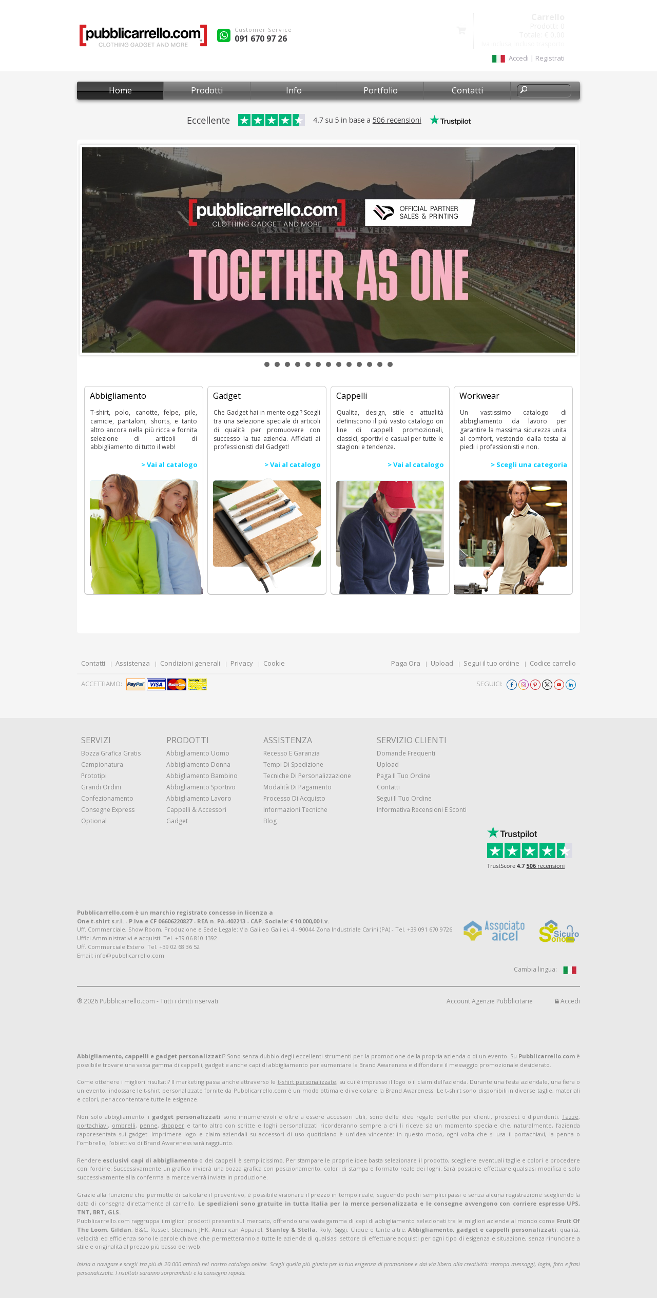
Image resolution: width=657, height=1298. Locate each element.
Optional (94, 821)
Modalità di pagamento (297, 787)
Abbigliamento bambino (202, 775)
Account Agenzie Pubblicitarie (490, 1001)
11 (369, 364)
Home (120, 90)
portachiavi (92, 1125)
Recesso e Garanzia (291, 753)
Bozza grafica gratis (111, 753)
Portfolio (380, 90)
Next (561, 250)
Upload (442, 663)
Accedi (567, 1001)
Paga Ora (405, 663)
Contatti (467, 90)
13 (390, 364)
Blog (270, 821)
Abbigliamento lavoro (198, 798)
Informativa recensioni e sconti (422, 809)
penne (149, 1125)
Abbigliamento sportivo (201, 787)
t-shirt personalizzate (307, 1082)
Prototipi (94, 775)
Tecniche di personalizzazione (307, 775)
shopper (172, 1125)
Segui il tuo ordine (491, 663)
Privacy (241, 663)
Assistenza (132, 663)
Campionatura (102, 764)
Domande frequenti (406, 753)
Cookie (274, 663)
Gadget (177, 821)
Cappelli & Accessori (196, 809)
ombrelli (124, 1125)
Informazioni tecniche (295, 809)
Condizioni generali (190, 663)
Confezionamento (107, 798)
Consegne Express (107, 809)
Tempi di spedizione (293, 764)
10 (359, 364)
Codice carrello (553, 663)
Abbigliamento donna (198, 764)
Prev (95, 250)
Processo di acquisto (294, 798)
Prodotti (207, 90)
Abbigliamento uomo (197, 753)
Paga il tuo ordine (404, 775)
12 (379, 364)
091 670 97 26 (261, 38)
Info (294, 90)
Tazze (570, 1116)
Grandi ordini (101, 787)
